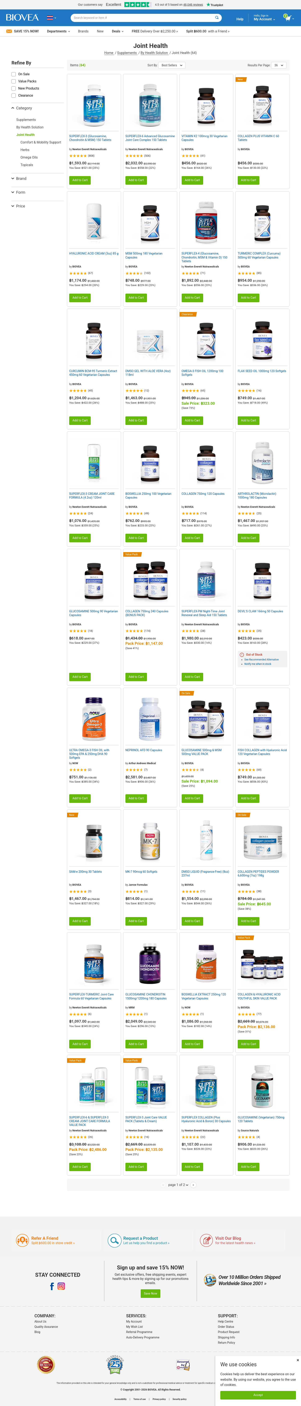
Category (21, 108)
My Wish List (134, 1326)
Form (18, 192)
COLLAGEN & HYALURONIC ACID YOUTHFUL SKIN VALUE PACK (259, 996)
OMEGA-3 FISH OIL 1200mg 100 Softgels (202, 372)
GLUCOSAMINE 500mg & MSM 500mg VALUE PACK (202, 752)
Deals (117, 31)
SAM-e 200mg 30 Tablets (85, 871)
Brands (83, 31)
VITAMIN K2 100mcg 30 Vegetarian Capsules (205, 138)
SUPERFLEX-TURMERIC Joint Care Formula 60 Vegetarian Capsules (91, 996)
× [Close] (298, 1360)
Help (239, 19)
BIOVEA (189, 149)
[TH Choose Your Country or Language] (51, 17)
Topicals (26, 165)
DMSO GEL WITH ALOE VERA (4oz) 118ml (148, 372)
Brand (18, 178)
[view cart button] (290, 18)
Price (18, 206)
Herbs (24, 150)
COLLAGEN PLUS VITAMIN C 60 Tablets (258, 138)
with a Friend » (208, 31)
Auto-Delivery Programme (142, 1337)
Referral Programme (139, 1332)
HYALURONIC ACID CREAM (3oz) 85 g (94, 253)
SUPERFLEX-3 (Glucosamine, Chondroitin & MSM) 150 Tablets (90, 138)
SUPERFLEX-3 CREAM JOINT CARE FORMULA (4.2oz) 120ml (92, 495)
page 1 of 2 (178, 1185)
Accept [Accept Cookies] (258, 1395)
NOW (75, 763)
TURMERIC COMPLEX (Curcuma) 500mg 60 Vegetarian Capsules (259, 255)
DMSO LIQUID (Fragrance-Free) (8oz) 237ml (205, 873)
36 (278, 65)
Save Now (150, 1293)
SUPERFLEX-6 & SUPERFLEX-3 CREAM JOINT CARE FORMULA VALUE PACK (89, 1121)
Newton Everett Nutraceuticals (89, 149)
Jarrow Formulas (138, 884)
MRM (132, 1007)
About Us (40, 1321)
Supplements (127, 53)
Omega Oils (29, 157)
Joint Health (25, 135)
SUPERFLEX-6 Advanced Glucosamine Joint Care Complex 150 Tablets (150, 138)
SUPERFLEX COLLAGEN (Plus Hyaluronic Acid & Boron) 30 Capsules (206, 1119)
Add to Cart (80, 180)
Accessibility (120, 1399)
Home (109, 53)
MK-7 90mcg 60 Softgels (141, 871)
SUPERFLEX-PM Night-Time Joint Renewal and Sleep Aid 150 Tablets (204, 613)
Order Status (226, 1326)
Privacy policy (159, 1399)
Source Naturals (250, 1130)
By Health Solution (155, 53)
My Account (134, 1321)
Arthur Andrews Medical (142, 763)
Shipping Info (226, 1337)
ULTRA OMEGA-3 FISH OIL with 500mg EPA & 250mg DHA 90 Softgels (89, 753)
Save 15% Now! (22, 31)
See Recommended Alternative (261, 659)
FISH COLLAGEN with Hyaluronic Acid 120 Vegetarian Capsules (262, 752)
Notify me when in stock (257, 664)
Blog (37, 1332)
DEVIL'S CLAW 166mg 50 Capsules (260, 611)
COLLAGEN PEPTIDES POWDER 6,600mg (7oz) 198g (258, 873)
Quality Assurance (46, 1326)
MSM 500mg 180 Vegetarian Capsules (144, 255)
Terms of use (139, 1399)
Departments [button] (58, 31)
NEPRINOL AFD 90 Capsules (143, 750)
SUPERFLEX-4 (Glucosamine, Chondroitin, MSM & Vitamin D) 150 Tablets (204, 257)
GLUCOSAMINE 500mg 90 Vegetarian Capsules (93, 613)
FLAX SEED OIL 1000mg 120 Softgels (262, 371)
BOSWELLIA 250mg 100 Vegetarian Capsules (148, 495)
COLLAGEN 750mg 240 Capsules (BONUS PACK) (146, 613)
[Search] (217, 18)
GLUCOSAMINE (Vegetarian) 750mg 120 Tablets (261, 1119)
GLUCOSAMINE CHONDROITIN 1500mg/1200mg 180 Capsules (146, 996)
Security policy (179, 1399)
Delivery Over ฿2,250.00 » (155, 31)
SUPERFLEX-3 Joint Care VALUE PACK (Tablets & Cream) (146, 1119)
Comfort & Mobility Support (40, 142)
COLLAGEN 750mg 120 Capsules (203, 493)
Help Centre (225, 1321)
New (100, 31)
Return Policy (226, 1342)
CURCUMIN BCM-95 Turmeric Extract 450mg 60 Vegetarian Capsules (93, 372)
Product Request (229, 1332)
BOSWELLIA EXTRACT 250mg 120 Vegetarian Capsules (204, 996)
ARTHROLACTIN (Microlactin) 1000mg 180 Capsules (257, 495)
